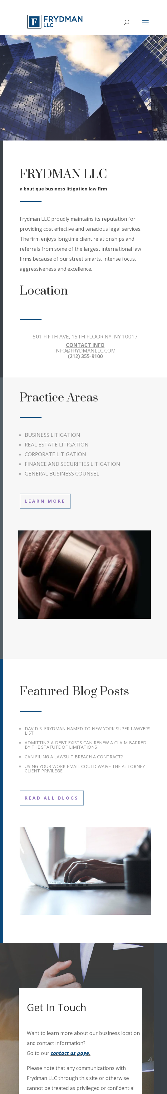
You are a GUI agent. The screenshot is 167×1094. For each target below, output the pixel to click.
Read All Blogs (52, 798)
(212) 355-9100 (85, 356)
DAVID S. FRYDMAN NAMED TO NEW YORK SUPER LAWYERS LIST (87, 731)
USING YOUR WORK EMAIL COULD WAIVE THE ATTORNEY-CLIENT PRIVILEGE (85, 768)
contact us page (70, 1053)
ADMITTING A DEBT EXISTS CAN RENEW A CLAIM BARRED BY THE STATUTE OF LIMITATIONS (85, 745)
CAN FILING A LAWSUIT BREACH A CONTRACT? (74, 757)
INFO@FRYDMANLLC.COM (85, 350)
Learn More (45, 501)
